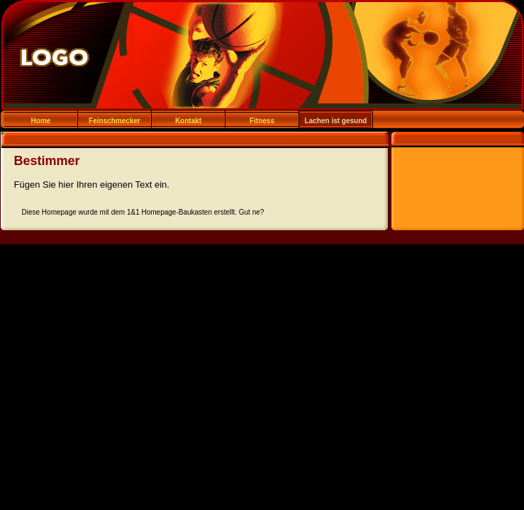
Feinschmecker (114, 121)
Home (41, 121)
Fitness (262, 121)
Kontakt (188, 121)
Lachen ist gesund (336, 121)
